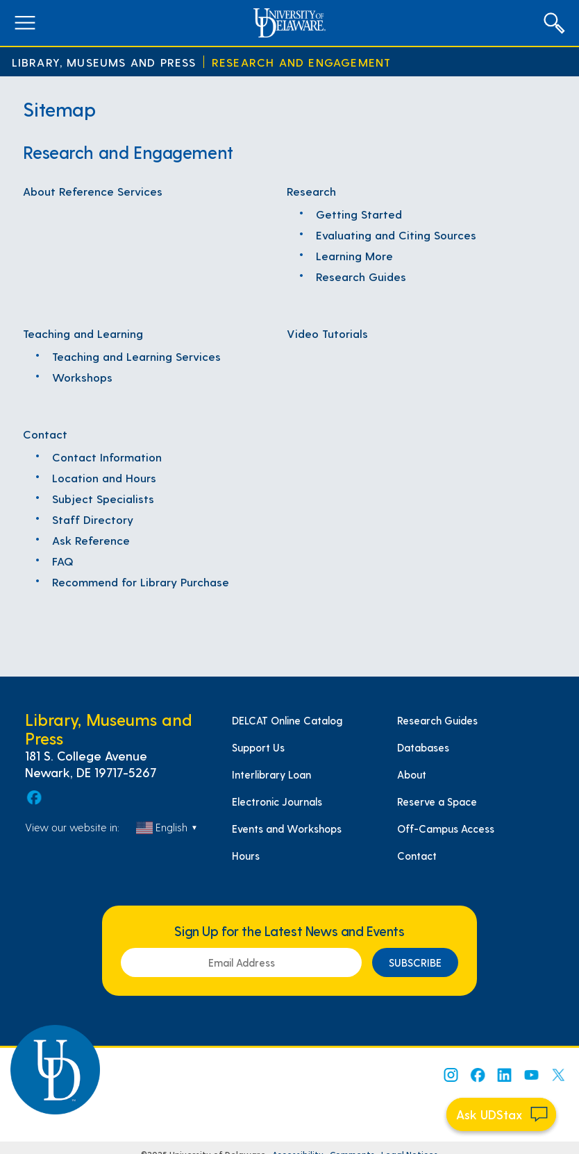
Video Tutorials (327, 333)
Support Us (258, 747)
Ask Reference (91, 540)
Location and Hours (104, 477)
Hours (246, 855)
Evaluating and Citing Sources (396, 234)
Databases (423, 747)
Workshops (82, 377)
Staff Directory (92, 519)
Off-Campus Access (445, 828)
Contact (45, 434)
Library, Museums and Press (104, 62)
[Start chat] (501, 1114)
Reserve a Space (437, 801)
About (411, 774)
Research (311, 191)
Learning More (354, 255)
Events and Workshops (287, 828)
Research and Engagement (302, 62)
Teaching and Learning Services (136, 356)
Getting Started (359, 213)
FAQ (63, 560)
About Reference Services (92, 191)
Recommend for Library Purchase (140, 581)
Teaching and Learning (83, 333)
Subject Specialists (103, 498)
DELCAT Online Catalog (287, 720)
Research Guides (361, 276)
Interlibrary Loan (271, 774)
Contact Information (107, 456)
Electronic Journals (277, 801)
